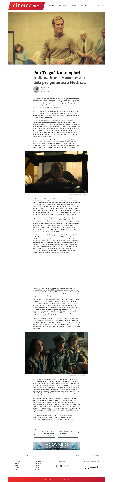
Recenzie (51, 6)
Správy (17, 465)
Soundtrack (38, 461)
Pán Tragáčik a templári (59, 77)
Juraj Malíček (45, 87)
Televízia (38, 469)
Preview (17, 463)
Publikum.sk (66, 479)
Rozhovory (63, 6)
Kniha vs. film (38, 463)
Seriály (83, 6)
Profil (38, 465)
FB (103, 6)
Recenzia (17, 461)
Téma (42, 89)
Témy (74, 6)
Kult (17, 469)
